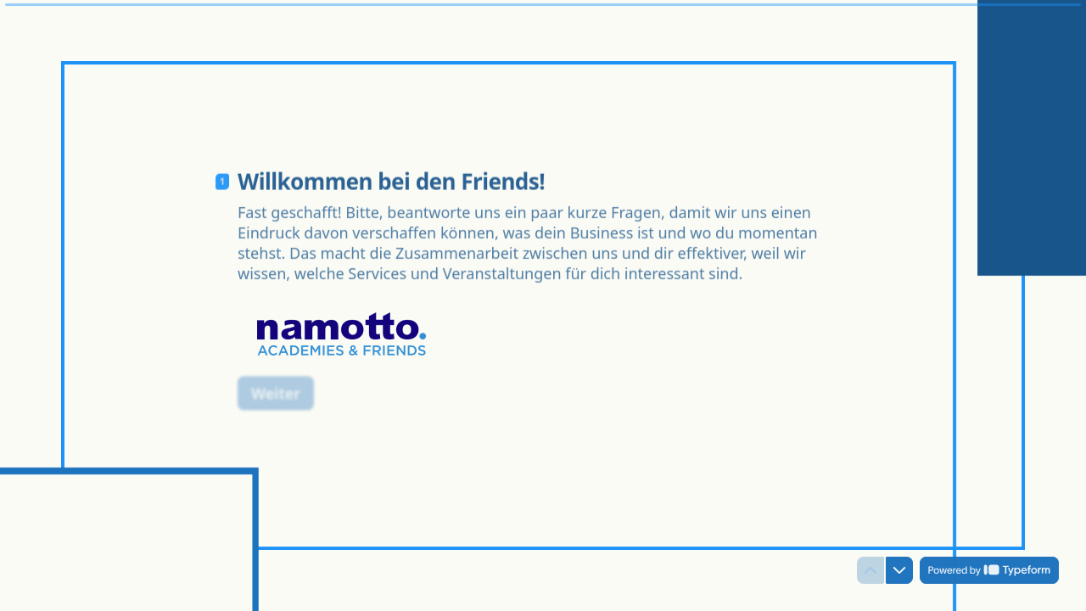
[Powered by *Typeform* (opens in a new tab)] (989, 570)
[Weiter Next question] (276, 386)
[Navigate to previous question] (870, 570)
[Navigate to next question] (899, 570)
